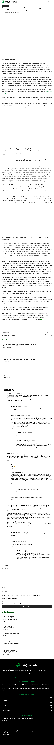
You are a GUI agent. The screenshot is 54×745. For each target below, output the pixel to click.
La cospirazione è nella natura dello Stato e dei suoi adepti (10, 652)
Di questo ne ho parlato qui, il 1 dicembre (37, 107)
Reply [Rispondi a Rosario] (8, 402)
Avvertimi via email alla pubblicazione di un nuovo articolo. (16, 603)
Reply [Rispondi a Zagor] (12, 546)
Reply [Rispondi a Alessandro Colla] (17, 448)
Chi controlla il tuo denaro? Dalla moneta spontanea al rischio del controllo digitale (28, 684)
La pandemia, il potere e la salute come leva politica (19, 359)
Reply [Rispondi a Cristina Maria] (12, 428)
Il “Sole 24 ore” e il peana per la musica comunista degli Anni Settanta (11, 635)
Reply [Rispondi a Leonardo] (12, 411)
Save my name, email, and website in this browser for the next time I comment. (21, 595)
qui (41, 319)
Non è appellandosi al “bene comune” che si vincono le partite (10, 626)
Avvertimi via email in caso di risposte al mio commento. (15, 602)
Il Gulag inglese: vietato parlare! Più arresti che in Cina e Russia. (20, 374)
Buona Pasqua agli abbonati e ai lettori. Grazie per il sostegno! (10, 618)
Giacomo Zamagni (12, 677)
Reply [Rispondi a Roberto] (8, 460)
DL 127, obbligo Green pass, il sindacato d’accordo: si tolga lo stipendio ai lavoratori (21, 731)
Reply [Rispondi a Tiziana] (12, 499)
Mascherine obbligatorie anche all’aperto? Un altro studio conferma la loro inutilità (12, 335)
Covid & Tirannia (5, 6)
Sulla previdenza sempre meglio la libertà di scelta (11, 642)
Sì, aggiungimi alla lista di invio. (10, 598)
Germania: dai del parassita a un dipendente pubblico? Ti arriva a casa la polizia (20, 345)
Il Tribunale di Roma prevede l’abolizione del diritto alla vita (18, 718)
